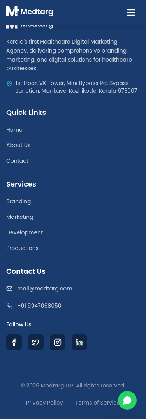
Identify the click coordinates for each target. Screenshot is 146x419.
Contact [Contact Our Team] (17, 161)
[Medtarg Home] (29, 12)
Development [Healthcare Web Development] (24, 232)
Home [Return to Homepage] (14, 130)
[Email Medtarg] (73, 288)
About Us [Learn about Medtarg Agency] (18, 145)
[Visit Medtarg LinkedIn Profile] (79, 342)
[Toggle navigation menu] (131, 12)
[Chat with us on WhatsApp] (127, 400)
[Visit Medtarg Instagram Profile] (57, 342)
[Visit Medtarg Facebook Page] (14, 342)
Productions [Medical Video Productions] (22, 248)
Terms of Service (97, 403)
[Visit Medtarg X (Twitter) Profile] (36, 342)
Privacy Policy (44, 403)
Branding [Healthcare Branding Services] (18, 201)
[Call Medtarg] (73, 305)
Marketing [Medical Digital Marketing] (19, 217)
